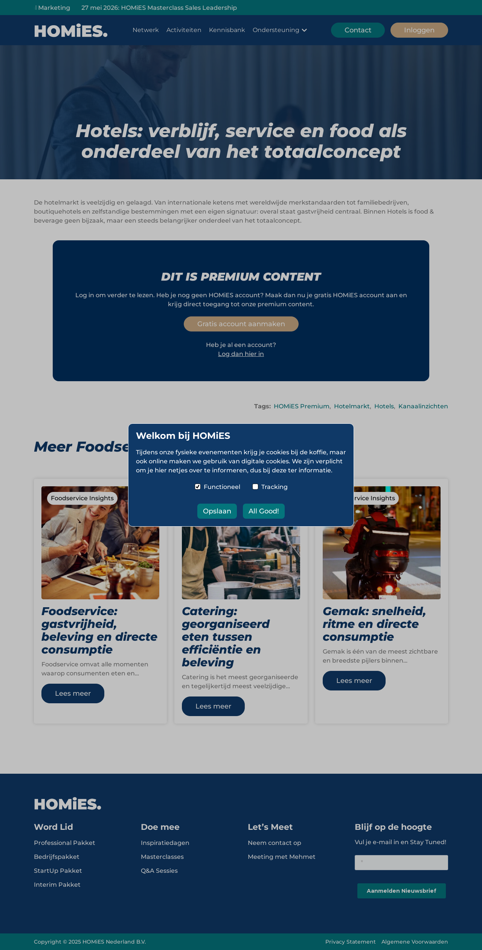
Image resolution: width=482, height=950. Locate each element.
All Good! (264, 511)
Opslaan (217, 511)
